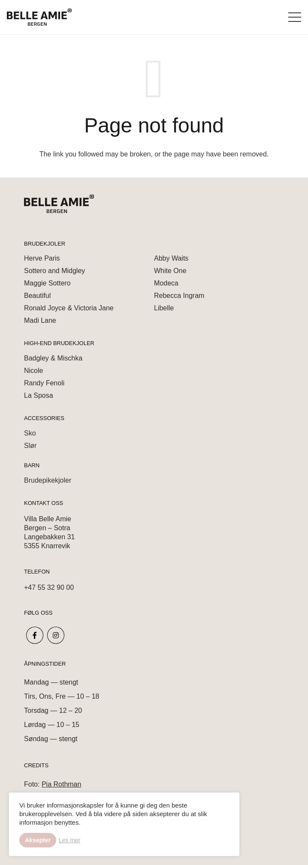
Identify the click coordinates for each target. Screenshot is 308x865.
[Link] (39, 17)
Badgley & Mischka (53, 358)
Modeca (166, 283)
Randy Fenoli (44, 383)
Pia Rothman (62, 784)
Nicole (33, 370)
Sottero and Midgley (54, 270)
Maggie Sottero (47, 283)
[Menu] (295, 17)
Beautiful (37, 295)
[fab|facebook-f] (34, 635)
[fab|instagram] (56, 635)
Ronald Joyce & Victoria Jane (69, 308)
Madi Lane (40, 320)
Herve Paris (42, 258)
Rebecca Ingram (179, 295)
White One (170, 270)
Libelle (164, 308)
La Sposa (38, 395)
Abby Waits (171, 258)
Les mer (70, 840)
